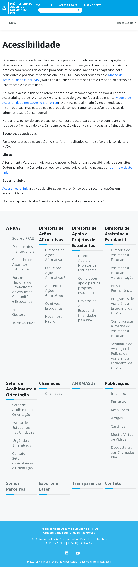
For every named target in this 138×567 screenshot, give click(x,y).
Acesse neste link (15, 188)
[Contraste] (51, 5)
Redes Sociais (126, 22)
